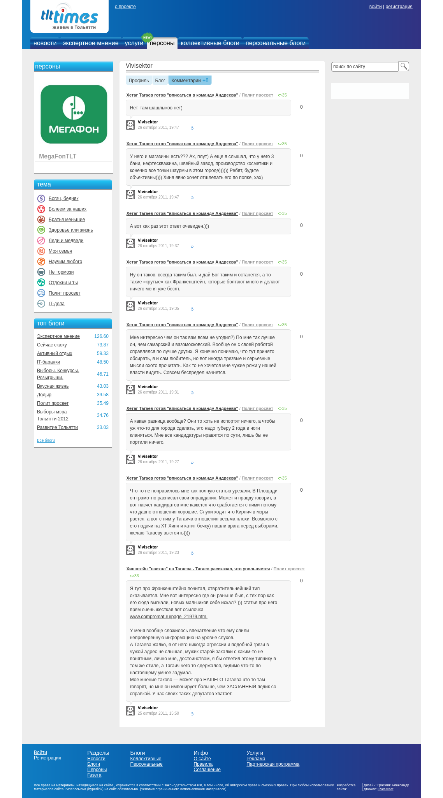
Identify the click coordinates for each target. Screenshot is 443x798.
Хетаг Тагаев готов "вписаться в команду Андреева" (182, 95)
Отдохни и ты (63, 282)
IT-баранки (48, 362)
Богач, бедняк (64, 198)
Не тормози (61, 272)
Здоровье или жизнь (71, 230)
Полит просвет (64, 293)
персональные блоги (276, 43)
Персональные (146, 764)
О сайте (202, 758)
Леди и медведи (66, 240)
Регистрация (47, 758)
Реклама (255, 758)
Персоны (97, 769)
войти (375, 6)
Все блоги (46, 440)
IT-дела (57, 303)
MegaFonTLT (57, 156)
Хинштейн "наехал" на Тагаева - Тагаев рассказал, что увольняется (198, 568)
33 (136, 575)
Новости (96, 758)
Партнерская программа (272, 764)
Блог (160, 81)
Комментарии (186, 81)
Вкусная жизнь (53, 386)
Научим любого (65, 261)
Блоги (93, 764)
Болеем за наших (67, 209)
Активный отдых (54, 353)
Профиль (139, 81)
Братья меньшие (67, 219)
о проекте (125, 6)
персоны (162, 43)
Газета (94, 775)
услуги (134, 43)
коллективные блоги (210, 43)
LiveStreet (386, 789)
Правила (203, 764)
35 (284, 95)
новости (44, 43)
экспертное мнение (90, 43)
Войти (40, 752)
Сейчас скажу (52, 345)
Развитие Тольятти (57, 427)
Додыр (44, 394)
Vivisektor (139, 65)
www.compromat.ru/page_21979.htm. (168, 616)
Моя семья (60, 251)
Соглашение (206, 769)
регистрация (398, 6)
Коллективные (146, 758)
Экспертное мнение (58, 336)
